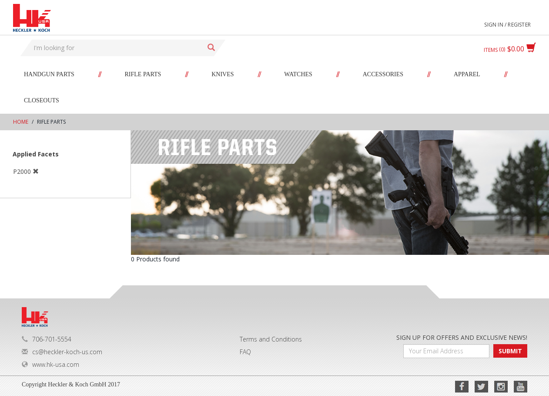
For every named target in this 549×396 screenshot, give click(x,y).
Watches (298, 74)
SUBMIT (510, 351)
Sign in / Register (507, 24)
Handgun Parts (49, 74)
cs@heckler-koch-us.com (62, 352)
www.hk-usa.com (50, 364)
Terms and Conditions (271, 339)
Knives (222, 74)
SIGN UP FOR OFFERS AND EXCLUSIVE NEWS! (461, 337)
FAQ (245, 352)
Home (20, 121)
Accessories (383, 74)
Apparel (467, 74)
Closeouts (41, 100)
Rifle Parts (143, 74)
